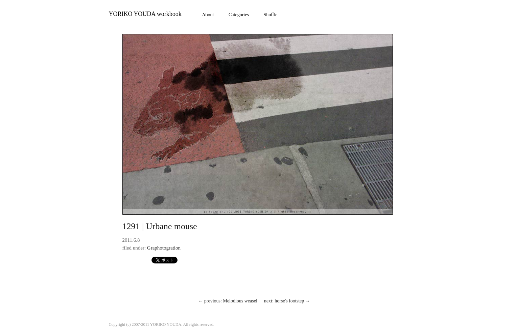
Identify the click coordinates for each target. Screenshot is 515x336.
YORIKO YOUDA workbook (145, 14)
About (208, 14)
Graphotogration (164, 248)
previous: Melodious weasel (227, 300)
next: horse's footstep (287, 300)
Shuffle (270, 14)
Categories (239, 14)
